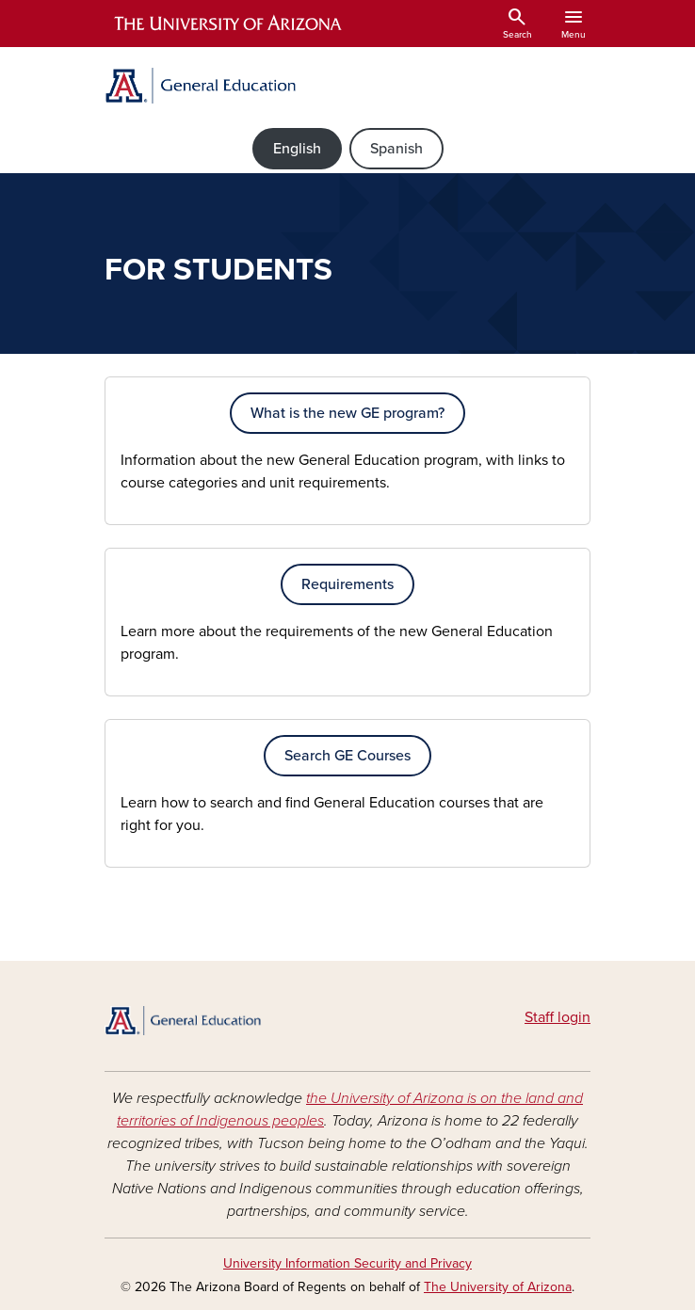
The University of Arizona (498, 1287)
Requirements (347, 584)
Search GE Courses (347, 755)
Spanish (396, 148)
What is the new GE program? (347, 413)
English (297, 148)
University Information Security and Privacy (347, 1263)
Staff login (557, 1017)
